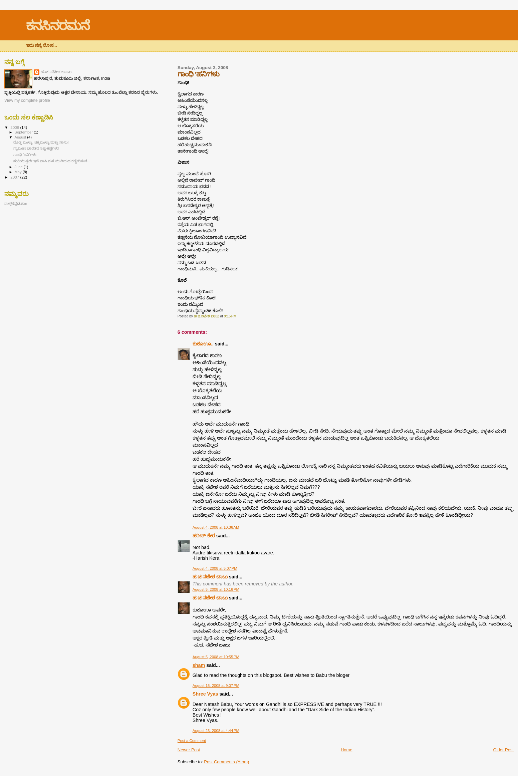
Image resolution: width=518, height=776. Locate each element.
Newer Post (189, 749)
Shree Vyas (205, 694)
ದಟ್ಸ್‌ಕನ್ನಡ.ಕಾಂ (15, 203)
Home (346, 749)
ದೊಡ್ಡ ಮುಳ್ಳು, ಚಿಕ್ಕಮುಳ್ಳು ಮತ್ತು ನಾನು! (41, 142)
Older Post (503, 749)
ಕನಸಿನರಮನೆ (57, 25)
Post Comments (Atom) (226, 761)
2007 (15, 177)
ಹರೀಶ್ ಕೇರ (204, 535)
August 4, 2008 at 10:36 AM (216, 527)
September (24, 132)
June (19, 167)
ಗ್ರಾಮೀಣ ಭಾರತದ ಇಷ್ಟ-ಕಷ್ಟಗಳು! (36, 148)
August (21, 137)
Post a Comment (192, 741)
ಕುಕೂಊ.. (203, 343)
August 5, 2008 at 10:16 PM (216, 589)
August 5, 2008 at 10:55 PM (216, 657)
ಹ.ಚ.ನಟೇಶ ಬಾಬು (210, 576)
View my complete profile (27, 100)
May (19, 172)
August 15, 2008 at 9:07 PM (216, 686)
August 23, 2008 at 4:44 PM (216, 731)
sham (199, 665)
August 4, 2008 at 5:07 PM (215, 568)
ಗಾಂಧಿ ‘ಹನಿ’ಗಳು (24, 155)
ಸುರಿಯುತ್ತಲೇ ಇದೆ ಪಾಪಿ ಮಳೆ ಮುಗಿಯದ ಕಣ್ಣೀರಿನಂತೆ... (51, 161)
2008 (15, 127)
